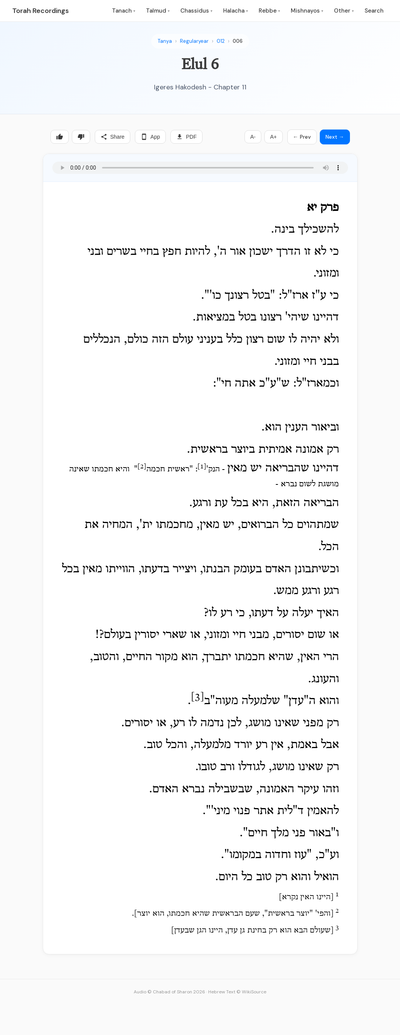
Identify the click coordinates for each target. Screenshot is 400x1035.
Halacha (235, 11)
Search (374, 11)
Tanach (123, 11)
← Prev (302, 136)
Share (112, 136)
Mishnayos (307, 11)
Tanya (165, 41)
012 (221, 41)
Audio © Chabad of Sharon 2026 (169, 992)
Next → (335, 136)
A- (253, 137)
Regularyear (194, 41)
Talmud (158, 11)
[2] (142, 466)
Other (344, 11)
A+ (273, 137)
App (150, 136)
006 (238, 41)
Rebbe (269, 11)
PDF (186, 136)
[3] (197, 697)
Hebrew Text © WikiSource (237, 992)
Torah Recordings (40, 10)
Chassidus (196, 11)
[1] (202, 466)
